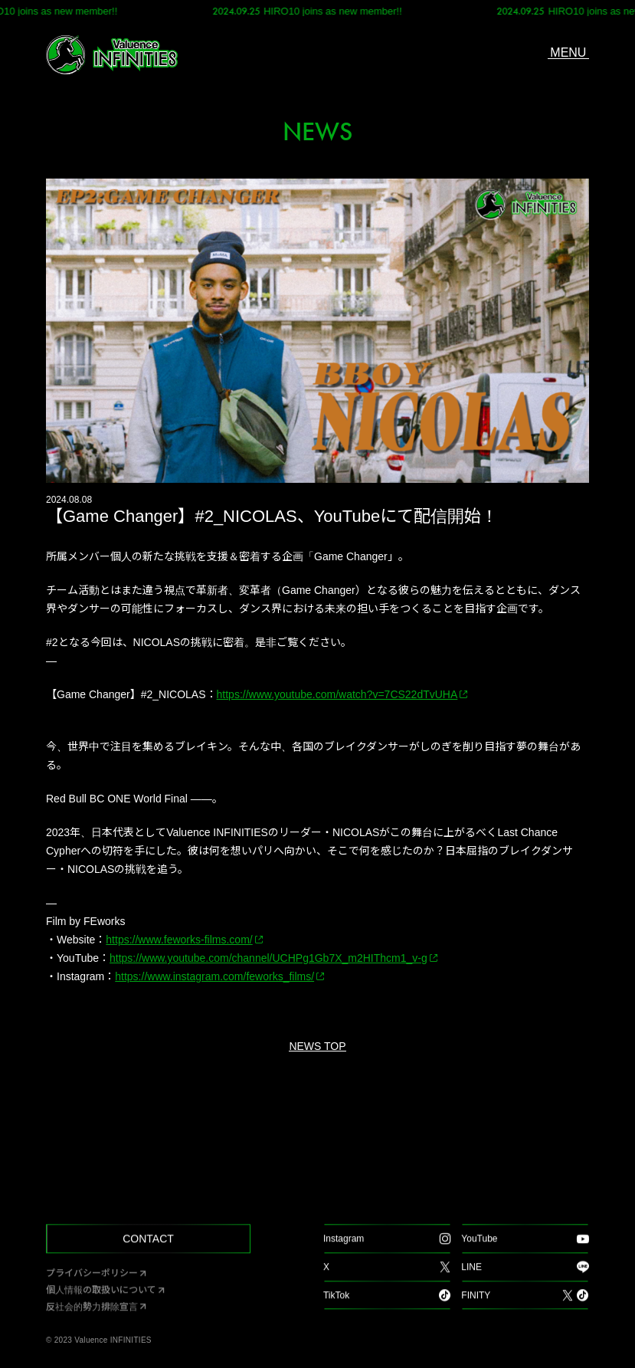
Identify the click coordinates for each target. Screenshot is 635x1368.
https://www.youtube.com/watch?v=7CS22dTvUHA (337, 694)
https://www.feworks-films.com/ (179, 939)
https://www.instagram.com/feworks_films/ (214, 976)
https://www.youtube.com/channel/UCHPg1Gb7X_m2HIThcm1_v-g (268, 958)
